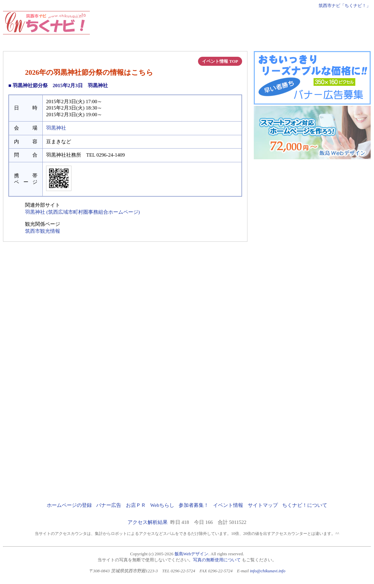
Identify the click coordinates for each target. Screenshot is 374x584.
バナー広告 (108, 505)
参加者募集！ (194, 505)
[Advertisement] (249, 26)
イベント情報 (228, 505)
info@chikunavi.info (267, 570)
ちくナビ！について (304, 505)
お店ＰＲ (136, 505)
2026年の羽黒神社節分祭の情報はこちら (89, 72)
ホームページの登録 (69, 505)
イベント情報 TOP (220, 61)
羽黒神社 (56, 128)
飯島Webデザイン (192, 553)
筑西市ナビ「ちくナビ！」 (345, 5)
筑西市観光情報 (42, 231)
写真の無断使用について (217, 559)
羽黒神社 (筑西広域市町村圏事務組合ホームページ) (82, 212)
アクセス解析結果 (148, 522)
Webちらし (162, 505)
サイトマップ (263, 505)
